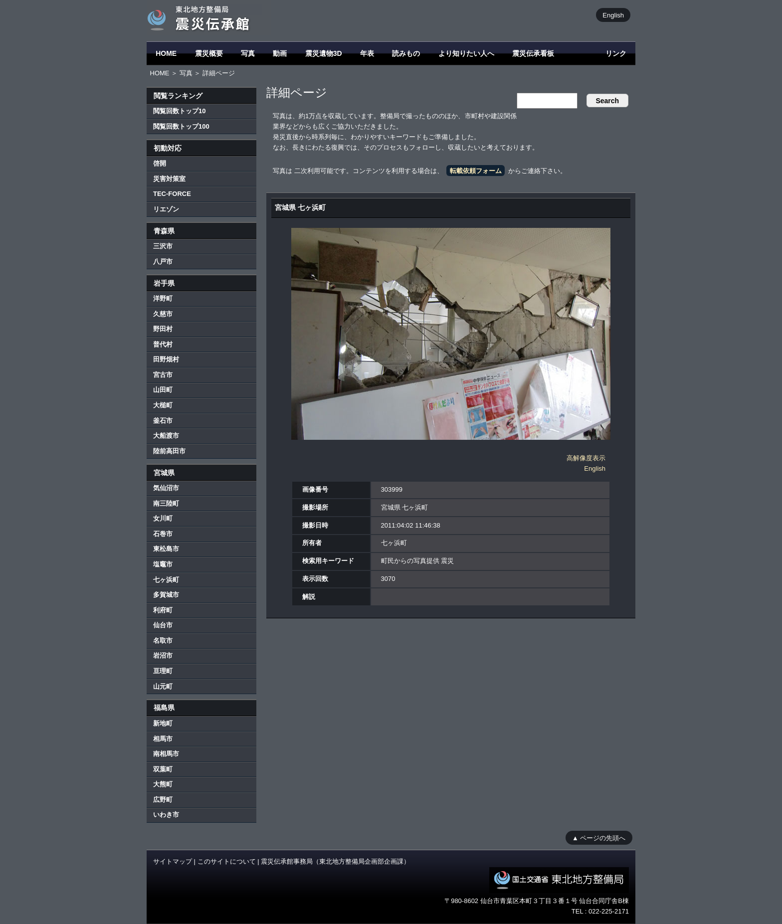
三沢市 (163, 246)
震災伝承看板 (533, 53)
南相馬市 (166, 753)
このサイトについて (226, 861)
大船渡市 (166, 435)
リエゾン (166, 209)
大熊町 (163, 784)
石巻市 (163, 534)
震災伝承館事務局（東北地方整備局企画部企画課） (335, 861)
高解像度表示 (586, 458)
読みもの (406, 53)
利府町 (163, 610)
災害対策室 (169, 179)
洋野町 (163, 298)
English (613, 14)
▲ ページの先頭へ (598, 837)
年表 (367, 53)
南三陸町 (166, 503)
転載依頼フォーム (476, 171)
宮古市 (163, 374)
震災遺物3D (323, 53)
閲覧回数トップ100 (181, 126)
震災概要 (209, 53)
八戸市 (163, 261)
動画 (280, 53)
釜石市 (163, 420)
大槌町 (163, 405)
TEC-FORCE (172, 193)
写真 (248, 53)
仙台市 (163, 625)
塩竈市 (163, 564)
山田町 (163, 389)
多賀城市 (166, 594)
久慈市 (163, 314)
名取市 (163, 640)
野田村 (163, 329)
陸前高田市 (169, 451)
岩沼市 (163, 655)
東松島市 (166, 549)
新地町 (163, 723)
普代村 (163, 344)
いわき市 (166, 814)
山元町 (163, 686)
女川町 (163, 518)
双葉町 (163, 769)
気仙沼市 (166, 488)
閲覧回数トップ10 (179, 111)
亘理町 (163, 671)
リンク (615, 53)
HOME (166, 53)
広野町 (163, 799)
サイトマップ (172, 861)
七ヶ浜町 (166, 579)
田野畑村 (166, 359)
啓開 (159, 163)
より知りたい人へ (466, 53)
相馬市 (163, 738)
